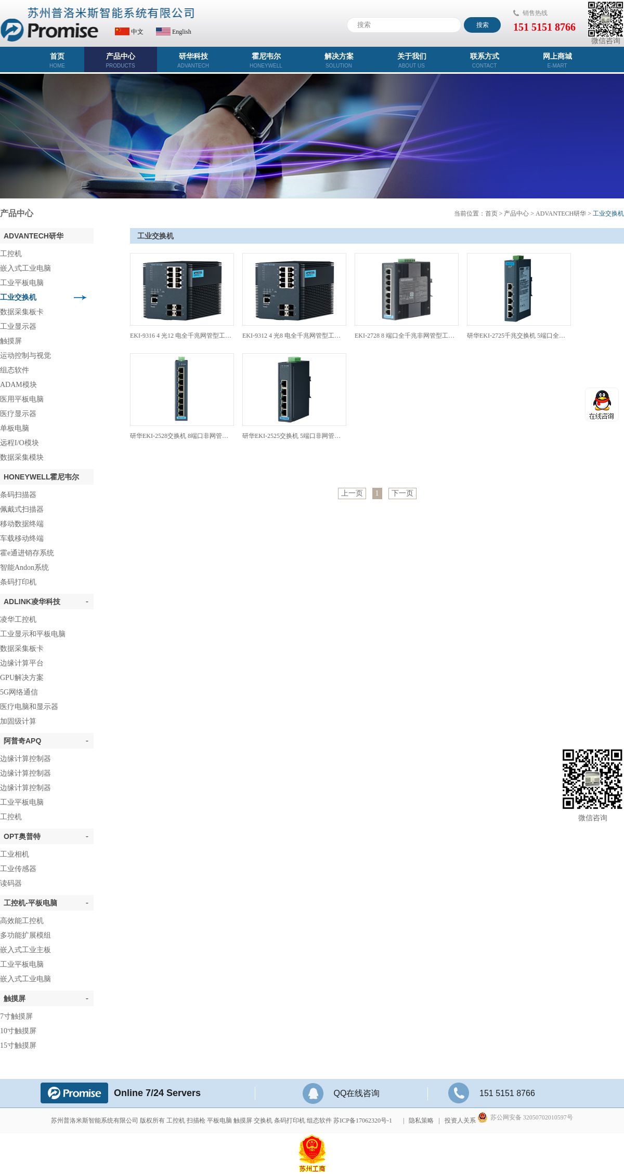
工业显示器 (18, 326)
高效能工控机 (22, 921)
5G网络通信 (19, 692)
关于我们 (411, 60)
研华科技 (193, 60)
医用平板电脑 (22, 399)
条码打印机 (18, 582)
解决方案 (339, 60)
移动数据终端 (22, 524)
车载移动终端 (22, 538)
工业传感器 (18, 869)
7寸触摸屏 (16, 1016)
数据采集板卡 (22, 312)
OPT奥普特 (46, 836)
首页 (57, 60)
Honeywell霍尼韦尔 (41, 477)
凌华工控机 (18, 619)
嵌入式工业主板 (25, 950)
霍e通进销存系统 (27, 553)
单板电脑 (14, 428)
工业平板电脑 (22, 283)
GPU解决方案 (22, 678)
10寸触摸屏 (18, 1031)
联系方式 (484, 60)
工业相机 (14, 854)
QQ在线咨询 (341, 1093)
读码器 (11, 883)
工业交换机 (18, 297)
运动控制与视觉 (25, 355)
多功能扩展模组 (25, 935)
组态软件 (14, 370)
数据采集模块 (22, 457)
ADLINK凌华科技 (46, 601)
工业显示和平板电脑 (33, 634)
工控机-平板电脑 (46, 903)
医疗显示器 (18, 414)
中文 (129, 31)
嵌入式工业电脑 (25, 268)
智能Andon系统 (24, 567)
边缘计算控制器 (25, 759)
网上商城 (557, 60)
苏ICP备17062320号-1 (362, 1120)
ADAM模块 (18, 385)
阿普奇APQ (46, 741)
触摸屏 (11, 341)
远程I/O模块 (19, 443)
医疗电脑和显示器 (29, 707)
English (173, 31)
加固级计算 (18, 721)
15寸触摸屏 (18, 1045)
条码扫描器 (18, 495)
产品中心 (120, 60)
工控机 (11, 254)
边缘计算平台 (22, 663)
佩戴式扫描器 (22, 509)
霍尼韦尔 (266, 60)
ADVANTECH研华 (33, 236)
